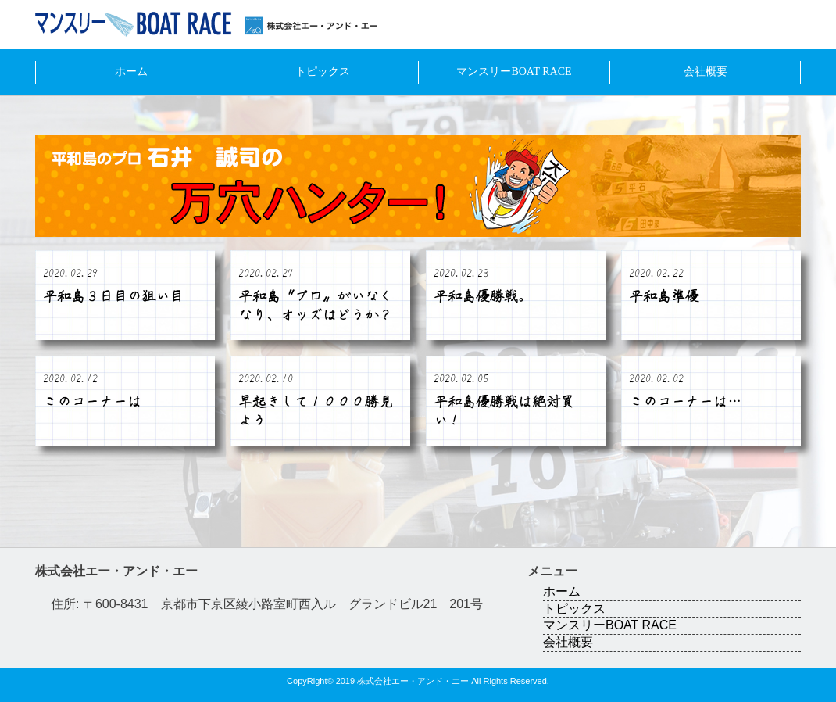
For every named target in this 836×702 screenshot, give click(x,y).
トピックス (322, 71)
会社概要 (705, 71)
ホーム (131, 71)
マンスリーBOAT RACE (513, 71)
